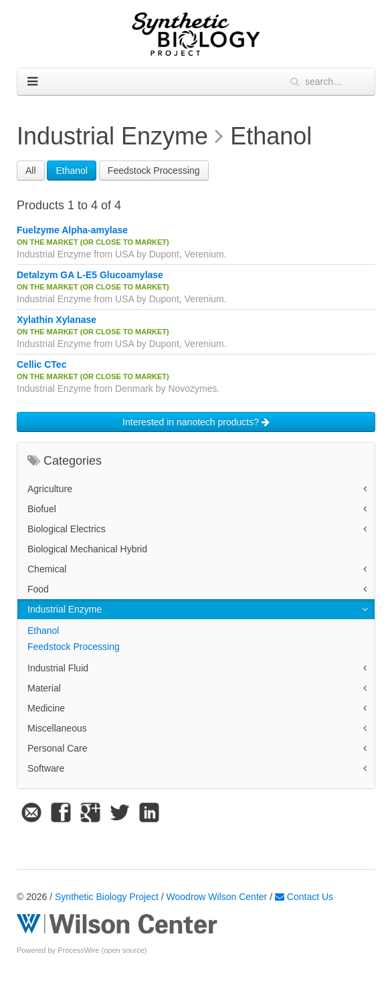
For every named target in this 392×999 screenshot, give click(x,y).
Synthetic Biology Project (107, 896)
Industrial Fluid (57, 668)
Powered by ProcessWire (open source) (81, 950)
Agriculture (49, 488)
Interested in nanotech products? (196, 422)
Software (45, 768)
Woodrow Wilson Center (217, 896)
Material (44, 688)
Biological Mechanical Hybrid (87, 549)
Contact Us (304, 896)
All (30, 170)
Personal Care (57, 748)
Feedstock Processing (154, 170)
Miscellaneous (57, 728)
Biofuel (41, 509)
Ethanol (71, 170)
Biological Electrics (66, 529)
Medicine (46, 708)
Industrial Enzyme (64, 609)
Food (38, 589)
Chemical (46, 569)
